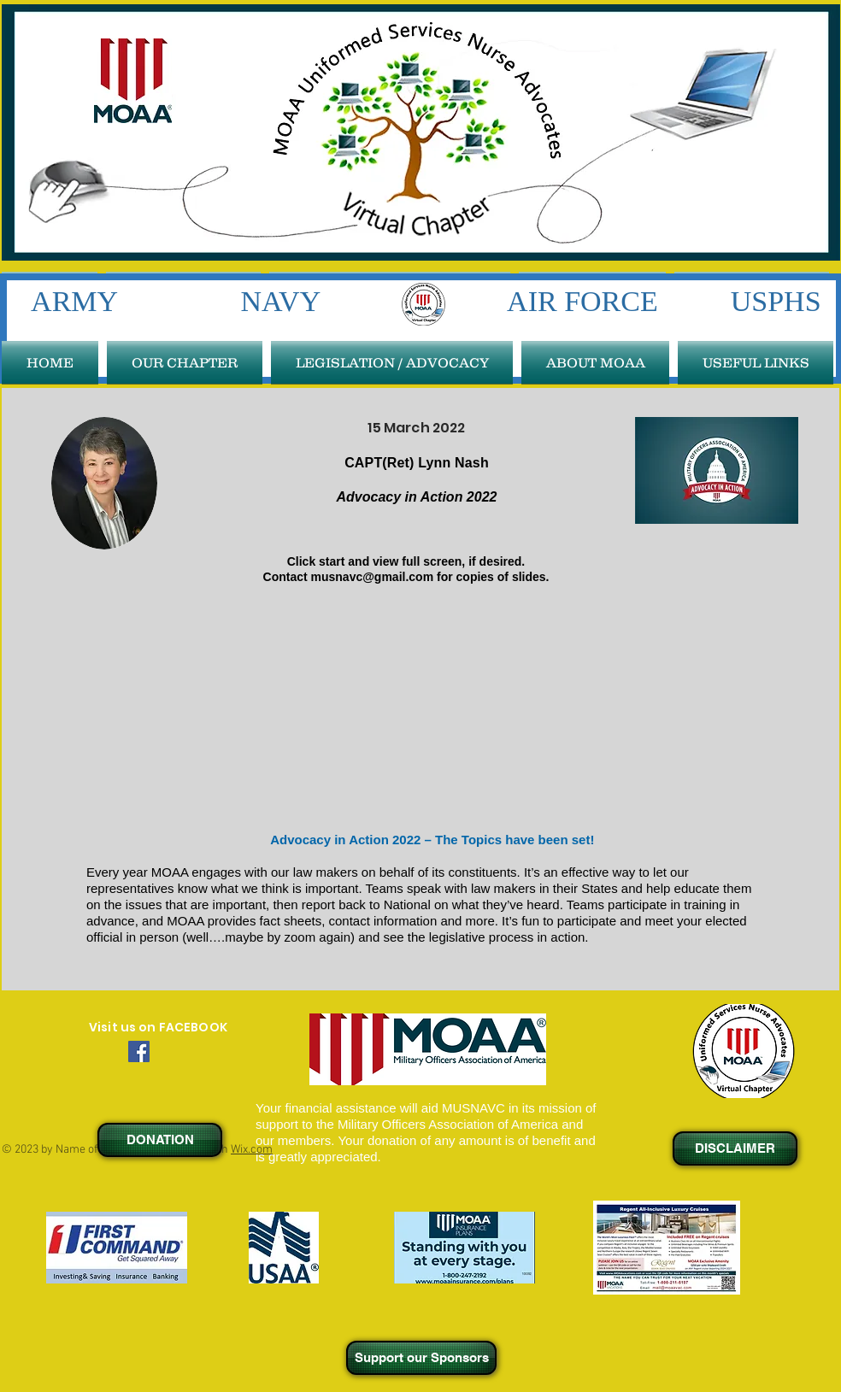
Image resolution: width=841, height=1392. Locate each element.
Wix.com (252, 1149)
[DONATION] (159, 1140)
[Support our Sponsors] (421, 1358)
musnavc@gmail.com (372, 577)
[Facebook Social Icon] (139, 1051)
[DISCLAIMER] (735, 1148)
